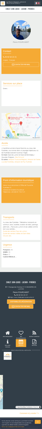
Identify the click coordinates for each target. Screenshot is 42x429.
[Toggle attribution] (40, 407)
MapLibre (35, 407)
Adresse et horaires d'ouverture (13, 190)
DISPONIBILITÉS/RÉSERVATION (21, 302)
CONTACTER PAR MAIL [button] (21, 64)
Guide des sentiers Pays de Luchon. (15, 231)
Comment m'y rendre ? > (29, 413)
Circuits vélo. (7, 236)
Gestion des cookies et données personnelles (13, 426)
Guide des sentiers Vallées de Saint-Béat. (16, 233)
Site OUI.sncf (19, 157)
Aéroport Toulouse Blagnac (17, 159)
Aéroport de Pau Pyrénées (23, 162)
